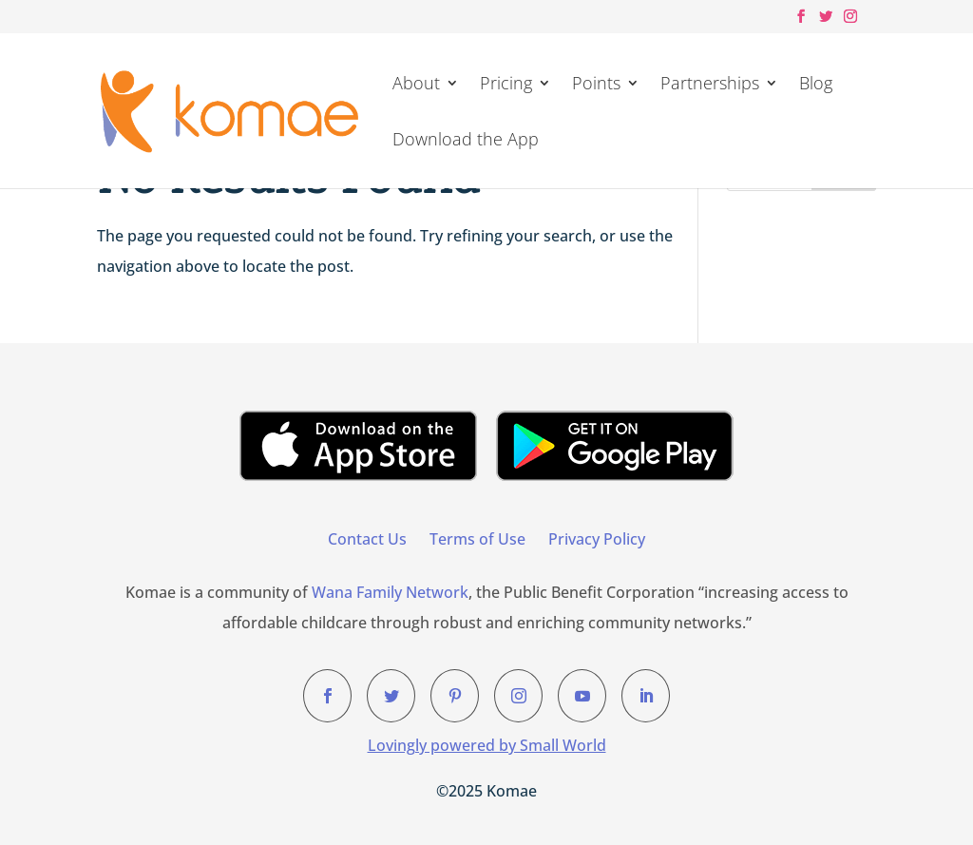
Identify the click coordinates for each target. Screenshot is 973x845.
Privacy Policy (596, 538)
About (416, 85)
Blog (815, 85)
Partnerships (709, 85)
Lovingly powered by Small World (487, 745)
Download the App (465, 141)
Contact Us (367, 538)
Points (596, 85)
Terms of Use (477, 538)
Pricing (506, 85)
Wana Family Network (390, 592)
